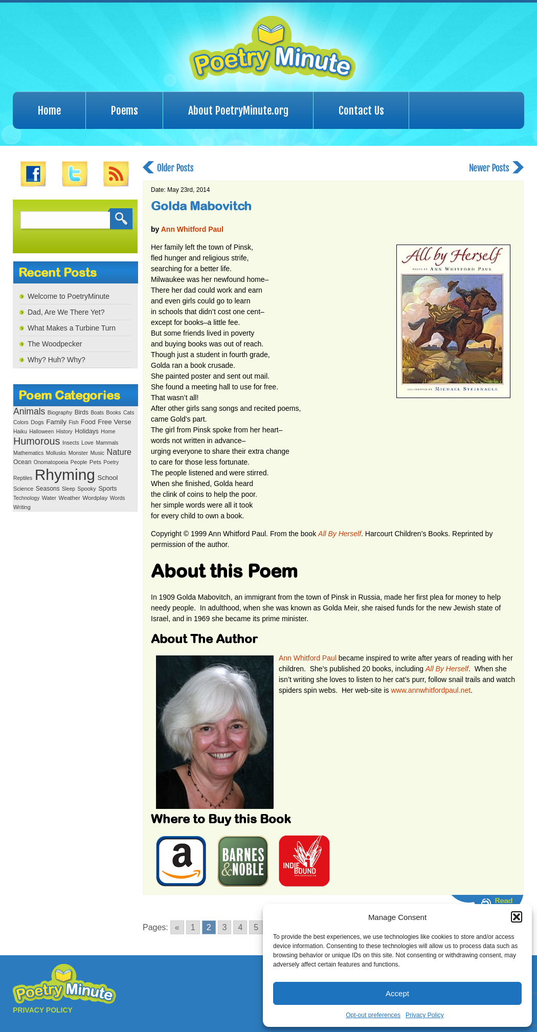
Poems (124, 110)
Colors (21, 422)
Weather (69, 498)
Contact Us (361, 110)
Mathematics (28, 453)
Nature (119, 451)
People (79, 462)
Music (97, 453)
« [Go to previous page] (177, 927)
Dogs (37, 422)
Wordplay (94, 497)
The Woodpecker (55, 344)
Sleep (68, 489)
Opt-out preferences (373, 1015)
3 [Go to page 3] (224, 927)
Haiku (20, 431)
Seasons (48, 488)
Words (117, 498)
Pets (95, 462)
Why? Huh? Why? (56, 360)
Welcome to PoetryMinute (68, 296)
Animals (29, 411)
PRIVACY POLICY (43, 1010)
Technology (26, 498)
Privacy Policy (425, 1015)
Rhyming (65, 474)
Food (88, 422)
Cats (129, 412)
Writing (22, 507)
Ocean (22, 462)
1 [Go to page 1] (193, 927)
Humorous (36, 441)
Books (113, 412)
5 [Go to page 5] (256, 927)
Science (23, 489)
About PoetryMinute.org (238, 110)
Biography (60, 412)
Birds (81, 412)
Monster (78, 453)
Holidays (87, 431)
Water (49, 498)
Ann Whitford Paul (192, 229)
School (107, 477)
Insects (70, 443)
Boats (97, 412)
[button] (516, 917)
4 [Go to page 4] (240, 927)
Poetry (111, 462)
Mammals (107, 443)
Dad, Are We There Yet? (66, 312)
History (64, 431)
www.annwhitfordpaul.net (431, 690)
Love (87, 443)
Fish (73, 422)
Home (49, 110)
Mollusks (56, 453)
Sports (107, 488)
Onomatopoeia (51, 462)
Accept (397, 993)
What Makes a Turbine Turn (72, 328)
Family (56, 422)
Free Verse (114, 422)
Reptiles (22, 478)
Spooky (86, 489)
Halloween (41, 431)
